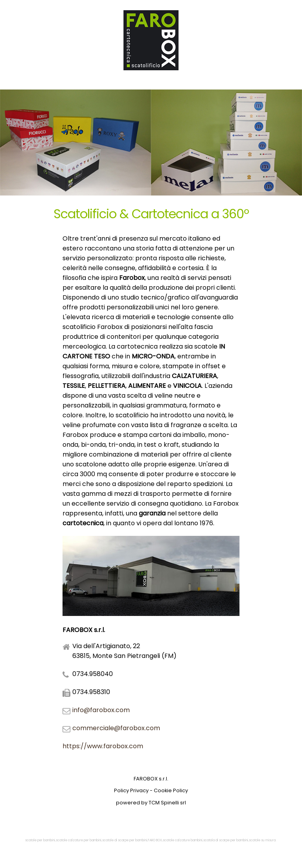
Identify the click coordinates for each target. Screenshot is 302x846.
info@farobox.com (101, 709)
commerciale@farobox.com (116, 728)
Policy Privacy (131, 790)
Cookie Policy (171, 790)
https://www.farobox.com (103, 746)
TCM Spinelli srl (167, 802)
